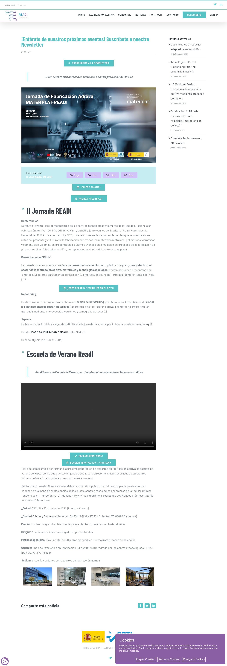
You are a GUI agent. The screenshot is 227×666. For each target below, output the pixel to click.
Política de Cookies (128, 651)
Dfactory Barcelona (44, 516)
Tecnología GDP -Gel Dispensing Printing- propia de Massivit (184, 66)
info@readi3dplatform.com (15, 5)
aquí (148, 324)
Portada (24, 193)
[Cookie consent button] (5, 661)
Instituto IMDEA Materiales (48, 332)
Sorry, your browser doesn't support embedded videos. (88, 416)
